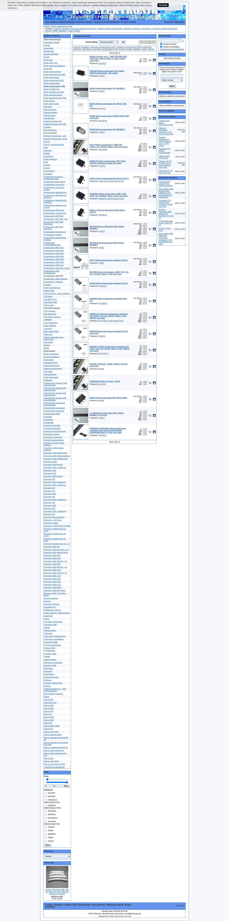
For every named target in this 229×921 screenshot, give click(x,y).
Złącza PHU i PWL (51, 732)
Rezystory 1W (49, 479)
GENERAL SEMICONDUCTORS (109, 29)
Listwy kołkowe (50, 326)
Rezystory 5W (49, 503)
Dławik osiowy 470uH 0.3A (164, 157)
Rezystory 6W (49, 508)
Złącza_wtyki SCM (51, 761)
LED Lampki (49, 305)
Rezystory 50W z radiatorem (55, 500)
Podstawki (48, 380)
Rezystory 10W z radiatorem (55, 468)
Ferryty (47, 142)
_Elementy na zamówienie (54, 767)
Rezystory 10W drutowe (53, 465)
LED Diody (48, 296)
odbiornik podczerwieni (53, 369)
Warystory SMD (50, 666)
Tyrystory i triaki (50, 654)
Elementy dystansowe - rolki (55, 136)
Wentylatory (48, 668)
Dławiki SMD (49, 118)
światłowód (48, 616)
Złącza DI (48, 714)
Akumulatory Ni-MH (51, 42)
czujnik (47, 57)
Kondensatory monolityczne (55, 232)
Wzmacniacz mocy (51, 677)
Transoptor (48, 633)
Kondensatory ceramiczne (54, 185)
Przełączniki (48, 423)
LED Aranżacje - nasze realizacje (57, 294)
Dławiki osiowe (50, 115)
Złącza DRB (48, 720)
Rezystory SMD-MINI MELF (55, 590)
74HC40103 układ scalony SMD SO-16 (166, 223)
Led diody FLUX (50, 299)
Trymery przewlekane (52, 645)
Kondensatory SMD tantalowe (55, 279)
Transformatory (50, 630)
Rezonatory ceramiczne (53, 437)
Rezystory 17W (50, 473)
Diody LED (48, 60)
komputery (48, 174)
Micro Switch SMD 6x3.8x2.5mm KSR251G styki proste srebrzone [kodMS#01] (166, 193)
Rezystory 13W (50, 470)
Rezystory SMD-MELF (52, 588)
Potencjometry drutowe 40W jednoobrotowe (55, 399)
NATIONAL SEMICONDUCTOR (164, 29)
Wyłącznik (48, 671)
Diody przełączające (52, 83)
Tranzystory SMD (51, 642)
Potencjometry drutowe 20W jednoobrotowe (55, 394)
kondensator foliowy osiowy (54, 182)
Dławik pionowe (50, 110)
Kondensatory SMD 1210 (54, 262)
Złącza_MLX (49, 758)
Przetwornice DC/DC (52, 426)
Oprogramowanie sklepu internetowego (111, 916)
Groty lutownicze (50, 159)
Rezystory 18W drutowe (53, 476)
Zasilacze (48, 680)
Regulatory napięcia (52, 434)
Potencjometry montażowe (54, 408)
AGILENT (57, 29)
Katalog (47, 26)
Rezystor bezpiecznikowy (54, 440)
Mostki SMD (49, 360)
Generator (48, 150)
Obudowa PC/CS (50, 363)
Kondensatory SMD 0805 (54, 256)
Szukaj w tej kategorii (171, 47)
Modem (47, 345)
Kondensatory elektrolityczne (55, 193)
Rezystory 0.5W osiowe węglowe (57, 456)
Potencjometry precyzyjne (54, 411)
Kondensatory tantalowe (53, 282)
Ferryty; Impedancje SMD (54, 145)
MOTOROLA (146, 29)
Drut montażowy (50, 130)
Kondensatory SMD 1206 (54, 259)
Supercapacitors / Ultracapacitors (57, 613)
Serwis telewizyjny (51, 598)
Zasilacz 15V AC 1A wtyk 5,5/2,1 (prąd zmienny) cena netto (165, 164)
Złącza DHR (49, 708)
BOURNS (65, 29)
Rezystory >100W (51, 523)
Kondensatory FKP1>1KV (54, 210)
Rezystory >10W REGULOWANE (57, 526)
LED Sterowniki (50, 314)
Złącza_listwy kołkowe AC (54, 750)
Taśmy (46, 619)
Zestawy (47, 686)
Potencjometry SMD (52, 414)
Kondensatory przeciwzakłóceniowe (52, 244)
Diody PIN (48, 69)
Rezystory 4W (49, 497)
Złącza (46, 697)
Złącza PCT (48, 729)
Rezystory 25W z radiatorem (55, 485)
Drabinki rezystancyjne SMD (55, 124)
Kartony (47, 168)
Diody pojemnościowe (52, 72)
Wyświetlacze (49, 674)
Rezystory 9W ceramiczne (54, 517)
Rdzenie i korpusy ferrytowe (55, 431)
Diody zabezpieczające (53, 95)
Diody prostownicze (51, 77)
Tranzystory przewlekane (54, 639)
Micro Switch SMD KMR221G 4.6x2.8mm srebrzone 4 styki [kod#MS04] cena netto (166, 239)
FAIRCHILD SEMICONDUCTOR (83, 29)
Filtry (46, 148)
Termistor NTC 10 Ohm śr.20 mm (166, 172)
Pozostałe (48, 417)
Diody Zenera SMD (51, 104)
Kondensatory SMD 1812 (54, 265)
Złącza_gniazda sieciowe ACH (56, 748)
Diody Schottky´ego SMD (54, 92)
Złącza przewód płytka (52, 735)
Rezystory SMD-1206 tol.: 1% (55, 573)
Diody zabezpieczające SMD (55, 98)
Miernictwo (48, 334)
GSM (46, 162)
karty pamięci (49, 171)
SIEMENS (63, 31)
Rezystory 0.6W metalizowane (56, 459)
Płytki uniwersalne (51, 377)
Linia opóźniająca (51, 323)
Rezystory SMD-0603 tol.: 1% (55, 561)
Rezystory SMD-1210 (52, 576)
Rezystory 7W (49, 514)
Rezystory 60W (50, 506)
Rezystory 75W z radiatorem (55, 511)
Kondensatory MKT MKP (53, 216)
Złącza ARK (48, 700)
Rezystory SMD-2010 (52, 582)
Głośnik (47, 153)
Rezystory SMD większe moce (56, 553)
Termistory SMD (50, 625)
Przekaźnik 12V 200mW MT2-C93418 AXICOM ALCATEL (165, 203)
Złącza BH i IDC (50, 703)
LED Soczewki (49, 311)
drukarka (47, 127)
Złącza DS (48, 723)
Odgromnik (48, 372)
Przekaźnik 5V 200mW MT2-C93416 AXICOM (165, 184)
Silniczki (47, 601)
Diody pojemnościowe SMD (55, 75)
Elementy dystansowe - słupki (55, 139)
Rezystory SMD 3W (51, 547)
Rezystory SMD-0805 (52, 564)
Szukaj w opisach (170, 44)
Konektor (47, 285)
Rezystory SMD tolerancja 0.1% (56, 550)
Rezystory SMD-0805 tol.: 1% (55, 567)
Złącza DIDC (49, 717)
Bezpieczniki (49, 51)
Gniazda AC (48, 156)
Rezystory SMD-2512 (52, 585)
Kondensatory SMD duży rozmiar (57, 268)
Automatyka (48, 48)
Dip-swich (48, 107)
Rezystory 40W (50, 494)
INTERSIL (136, 29)
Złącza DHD (49, 706)
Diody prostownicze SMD (54, 80)
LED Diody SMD (50, 302)
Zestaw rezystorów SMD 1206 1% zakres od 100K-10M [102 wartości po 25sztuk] (57, 892)
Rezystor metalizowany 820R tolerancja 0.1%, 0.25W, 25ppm (165, 141)
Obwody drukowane (52, 366)
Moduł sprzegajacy (51, 354)
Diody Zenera (49, 101)
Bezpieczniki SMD (51, 54)
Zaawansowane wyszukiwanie (172, 49)
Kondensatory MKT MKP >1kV (56, 219)
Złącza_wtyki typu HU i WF (54, 764)
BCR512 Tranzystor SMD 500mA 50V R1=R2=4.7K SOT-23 (166, 214)
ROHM (55, 31)
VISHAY (77, 31)
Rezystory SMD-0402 (52, 555)
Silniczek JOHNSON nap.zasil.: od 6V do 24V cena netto (166, 131)
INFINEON (127, 29)
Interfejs (47, 165)
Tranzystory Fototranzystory (55, 636)
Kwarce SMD (49, 291)
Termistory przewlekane (53, 622)
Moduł (46, 348)
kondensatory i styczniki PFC (55, 213)
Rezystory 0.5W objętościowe (55, 453)
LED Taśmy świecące (52, 317)
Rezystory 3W (49, 491)
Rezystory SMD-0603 (52, 558)
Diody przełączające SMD (62, 26)
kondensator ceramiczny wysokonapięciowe (53, 178)
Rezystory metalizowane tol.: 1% (56, 544)
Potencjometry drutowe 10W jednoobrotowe (55, 389)
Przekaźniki (48, 420)
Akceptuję (163, 5)
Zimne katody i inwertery (53, 694)
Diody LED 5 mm (50, 63)
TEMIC (70, 31)
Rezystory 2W (49, 488)
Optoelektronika (50, 374)
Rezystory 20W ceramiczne (54, 482)
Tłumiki (47, 628)
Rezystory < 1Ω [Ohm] (52, 520)
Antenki (47, 45)
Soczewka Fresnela (51, 604)
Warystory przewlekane (53, 663)
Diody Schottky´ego (51, 89)
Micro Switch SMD (51, 332)
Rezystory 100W (50, 462)
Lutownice (48, 329)
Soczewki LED (49, 607)
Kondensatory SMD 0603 (54, 254)
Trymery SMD (49, 648)
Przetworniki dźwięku (52, 428)
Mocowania (48, 342)
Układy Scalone (50, 660)
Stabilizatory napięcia (52, 610)
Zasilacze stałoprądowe (53, 683)
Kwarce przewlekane (52, 288)
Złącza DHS (48, 711)
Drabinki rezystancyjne (53, 121)
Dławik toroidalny (50, 113)
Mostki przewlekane (51, 357)
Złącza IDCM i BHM (51, 726)
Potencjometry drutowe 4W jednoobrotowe (54, 404)
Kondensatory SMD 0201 (54, 248)
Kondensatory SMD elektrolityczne (51, 272)
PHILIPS (48, 31)
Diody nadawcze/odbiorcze (54, 66)
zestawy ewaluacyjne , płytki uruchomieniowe (55, 690)
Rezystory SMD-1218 (52, 579)
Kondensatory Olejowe (53, 235)
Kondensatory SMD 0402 (54, 251)
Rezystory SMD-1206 (52, 570)
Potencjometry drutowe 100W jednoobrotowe (55, 384)
